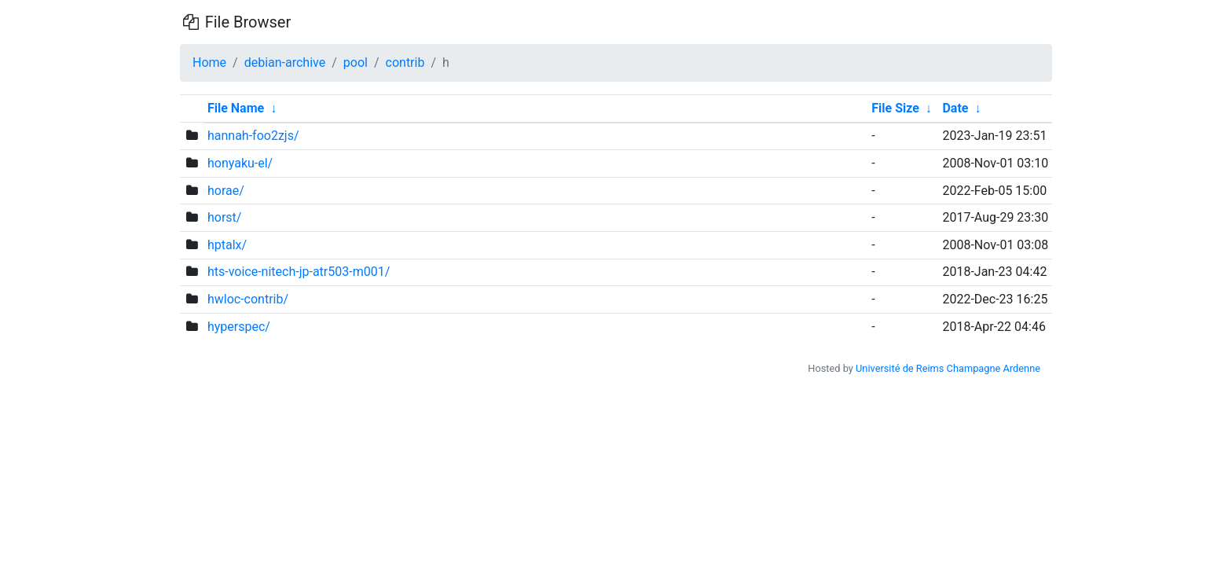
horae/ (225, 190)
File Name (235, 108)
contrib (405, 62)
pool (355, 62)
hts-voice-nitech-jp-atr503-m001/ (298, 271)
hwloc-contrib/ (247, 299)
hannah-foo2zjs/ (253, 135)
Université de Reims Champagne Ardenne (948, 368)
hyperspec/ (238, 326)
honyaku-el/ (240, 163)
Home (209, 62)
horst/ (224, 217)
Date (955, 108)
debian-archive (285, 62)
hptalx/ (227, 244)
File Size (895, 108)
